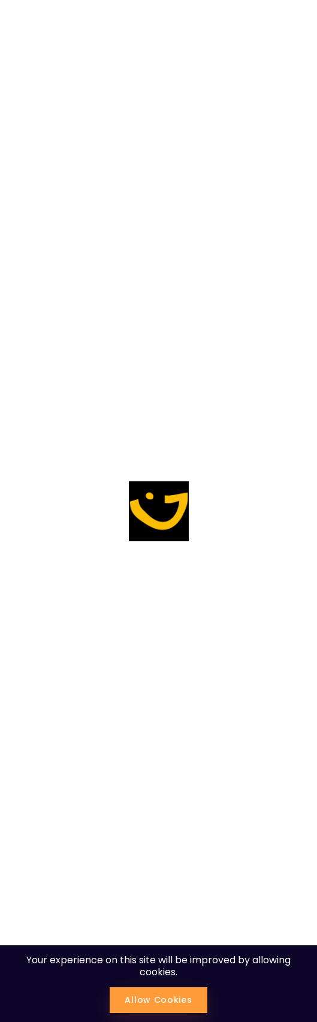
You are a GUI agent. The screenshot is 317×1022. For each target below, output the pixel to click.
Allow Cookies (158, 1000)
